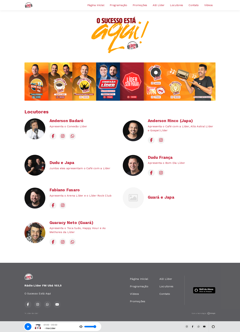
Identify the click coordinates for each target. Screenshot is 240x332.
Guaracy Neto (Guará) (71, 222)
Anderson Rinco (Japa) (170, 120)
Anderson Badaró (66, 120)
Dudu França (160, 157)
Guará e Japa (161, 197)
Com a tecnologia (204, 313)
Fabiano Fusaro (64, 190)
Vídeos (208, 5)
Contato (194, 5)
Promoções (140, 5)
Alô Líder (158, 5)
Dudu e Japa (62, 162)
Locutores (176, 5)
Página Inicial (95, 5)
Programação (118, 5)
